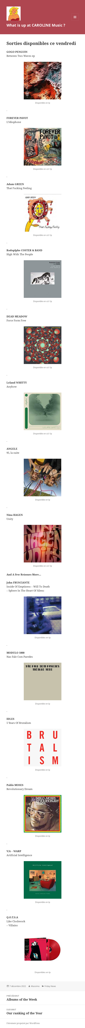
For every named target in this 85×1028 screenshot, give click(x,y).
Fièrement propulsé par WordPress (23, 1023)
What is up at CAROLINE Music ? (36, 25)
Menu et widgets (75, 20)
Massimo (35, 986)
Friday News (50, 986)
